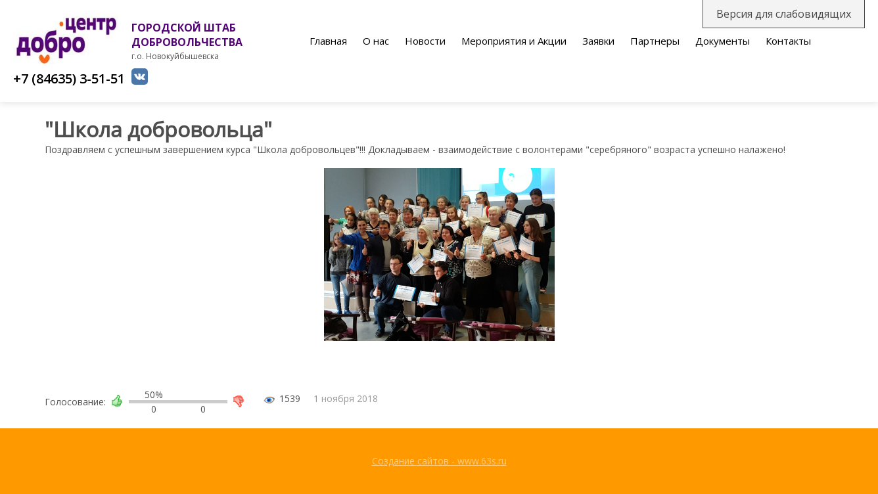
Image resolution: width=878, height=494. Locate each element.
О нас (376, 40)
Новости (425, 40)
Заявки (598, 40)
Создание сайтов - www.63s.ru (439, 461)
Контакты (788, 40)
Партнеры (655, 40)
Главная (328, 40)
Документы (722, 40)
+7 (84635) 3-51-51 (69, 78)
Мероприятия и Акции (513, 40)
